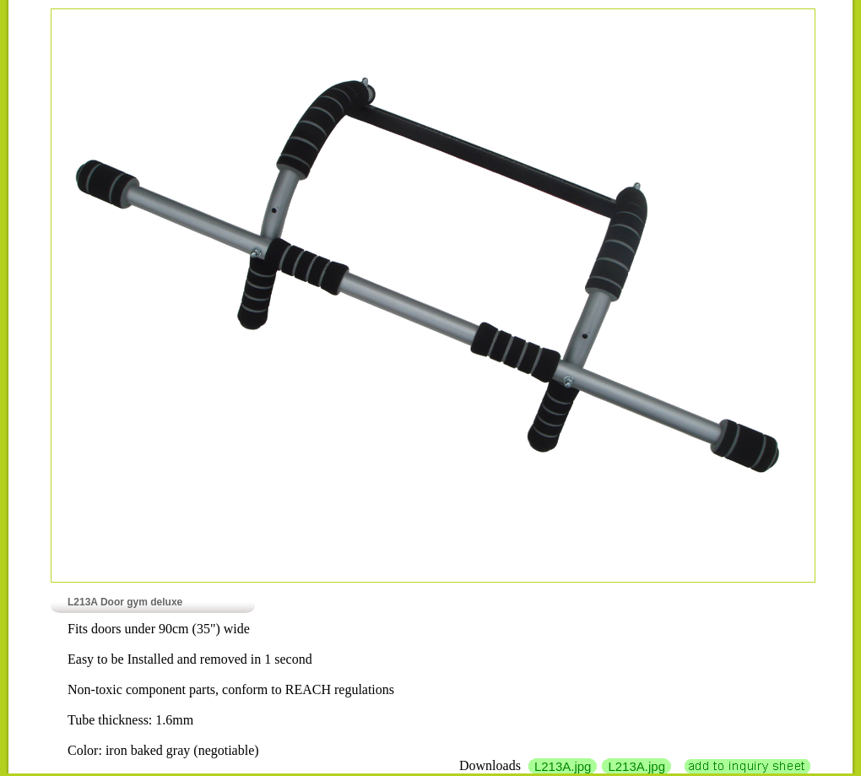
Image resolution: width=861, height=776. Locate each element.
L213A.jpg (563, 766)
